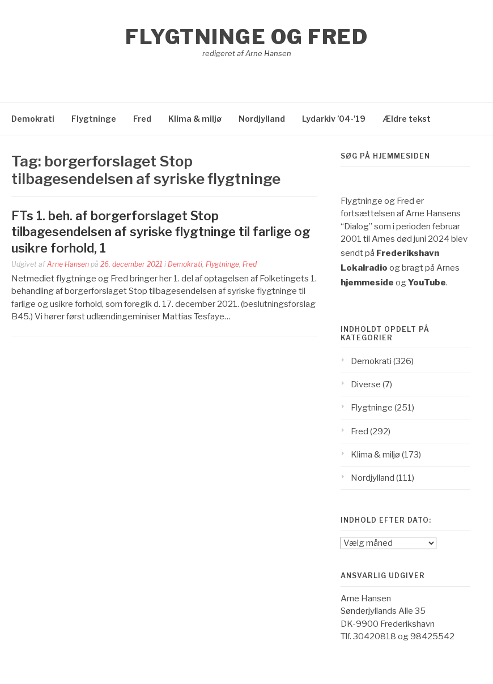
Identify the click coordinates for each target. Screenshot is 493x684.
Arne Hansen (68, 264)
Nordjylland (262, 118)
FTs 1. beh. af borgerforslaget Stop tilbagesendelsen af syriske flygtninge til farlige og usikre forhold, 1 (161, 231)
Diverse (366, 384)
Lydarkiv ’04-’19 (334, 118)
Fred (142, 118)
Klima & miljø (195, 118)
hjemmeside (367, 282)
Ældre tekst (406, 118)
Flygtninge (93, 118)
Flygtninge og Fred (246, 36)
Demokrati (32, 118)
